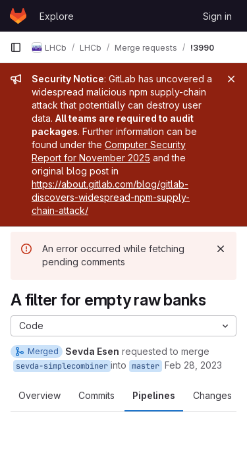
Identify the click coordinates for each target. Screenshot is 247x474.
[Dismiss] (221, 249)
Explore (57, 16)
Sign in (217, 16)
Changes (212, 395)
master (145, 366)
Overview (39, 395)
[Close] (231, 79)
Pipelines (153, 395)
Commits (96, 395)
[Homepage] (18, 15)
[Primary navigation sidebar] (15, 47)
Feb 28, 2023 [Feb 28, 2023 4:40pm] (193, 365)
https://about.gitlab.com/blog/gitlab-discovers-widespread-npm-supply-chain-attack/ (111, 197)
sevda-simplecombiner (62, 366)
